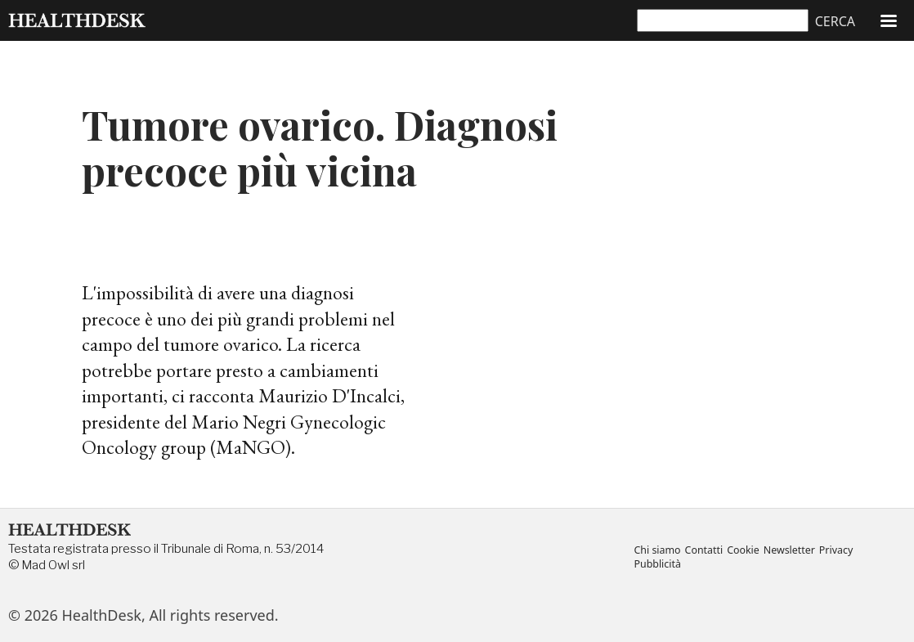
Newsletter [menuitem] (789, 551)
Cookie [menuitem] (743, 551)
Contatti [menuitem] (704, 551)
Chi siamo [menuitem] (657, 551)
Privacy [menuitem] (836, 551)
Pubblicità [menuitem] (657, 565)
